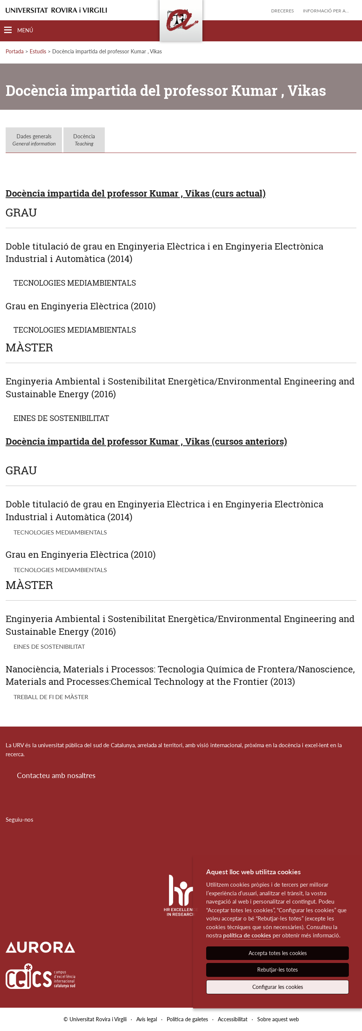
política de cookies (247, 935)
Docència (84, 140)
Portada (15, 51)
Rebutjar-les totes (277, 969)
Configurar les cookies (277, 987)
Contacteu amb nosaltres (56, 775)
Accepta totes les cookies (278, 953)
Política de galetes (187, 1019)
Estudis (38, 51)
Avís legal (146, 1019)
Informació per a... (326, 11)
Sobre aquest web (278, 1019)
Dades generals (34, 140)
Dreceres (282, 11)
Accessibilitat (232, 1019)
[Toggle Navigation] (18, 30)
